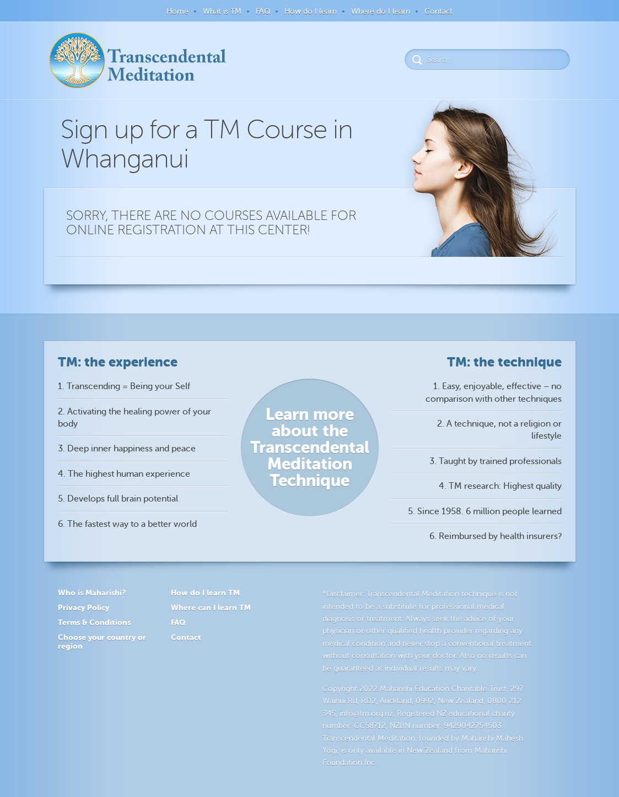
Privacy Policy (83, 607)
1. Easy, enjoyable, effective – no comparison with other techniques (494, 392)
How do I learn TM (205, 592)
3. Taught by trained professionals (495, 461)
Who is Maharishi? (92, 592)
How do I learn (310, 11)
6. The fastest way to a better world (127, 524)
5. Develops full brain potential (118, 499)
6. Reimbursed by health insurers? (495, 536)
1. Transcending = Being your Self (124, 386)
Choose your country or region (102, 642)
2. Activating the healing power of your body (134, 418)
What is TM (222, 11)
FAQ (263, 11)
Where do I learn (380, 11)
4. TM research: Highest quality (500, 486)
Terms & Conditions (94, 622)
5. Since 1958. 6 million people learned (485, 511)
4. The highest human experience (124, 474)
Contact (438, 11)
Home (177, 11)
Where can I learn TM (211, 607)
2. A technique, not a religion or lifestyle (499, 430)
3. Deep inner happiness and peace (127, 449)
